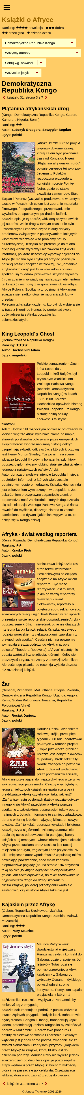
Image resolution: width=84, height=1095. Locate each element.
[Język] (22, 73)
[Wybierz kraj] (39, 43)
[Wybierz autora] (42, 53)
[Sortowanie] (24, 62)
